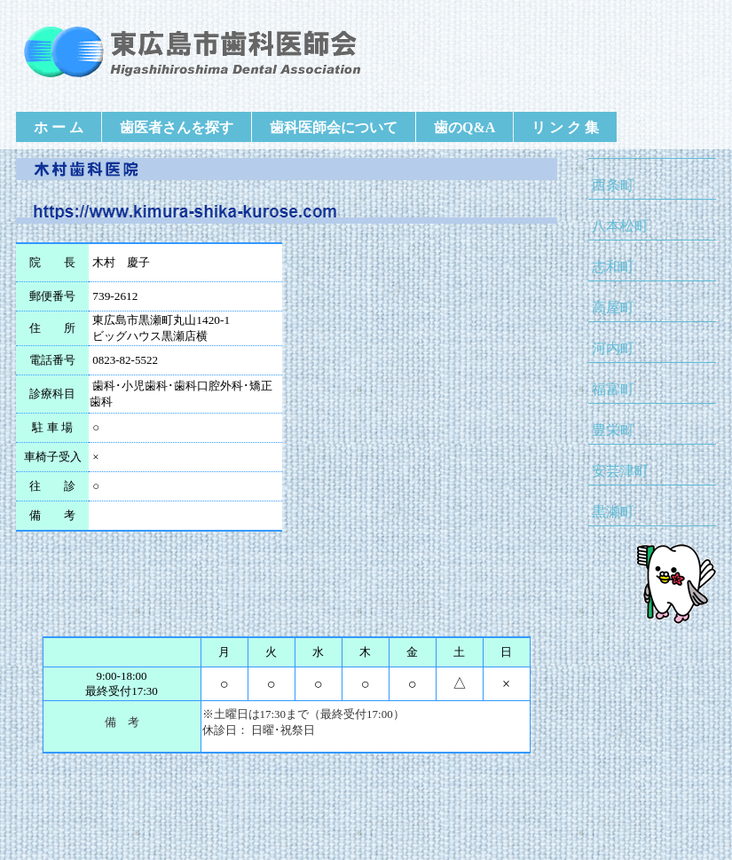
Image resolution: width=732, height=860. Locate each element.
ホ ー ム (58, 127)
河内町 (613, 348)
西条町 (613, 185)
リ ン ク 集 (565, 127)
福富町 (613, 389)
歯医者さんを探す (176, 127)
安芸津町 (620, 470)
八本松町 (620, 225)
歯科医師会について (333, 127)
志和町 (613, 266)
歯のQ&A (464, 127)
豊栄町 (613, 430)
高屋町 (613, 307)
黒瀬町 (613, 511)
